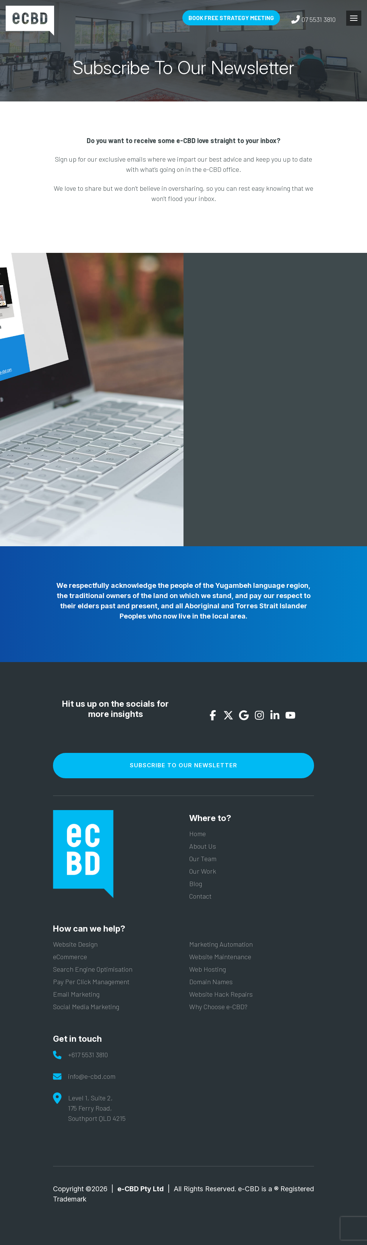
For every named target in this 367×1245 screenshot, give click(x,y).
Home (197, 833)
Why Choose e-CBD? (218, 1006)
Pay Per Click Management (91, 981)
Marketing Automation (221, 944)
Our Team (202, 858)
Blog (195, 883)
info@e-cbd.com (91, 1076)
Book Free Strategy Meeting (231, 17)
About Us (202, 846)
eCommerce (70, 956)
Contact (200, 896)
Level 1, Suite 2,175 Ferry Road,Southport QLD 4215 (97, 1108)
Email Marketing (76, 994)
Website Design (75, 944)
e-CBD (30, 21)
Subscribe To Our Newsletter (183, 765)
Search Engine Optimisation (92, 969)
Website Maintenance (220, 956)
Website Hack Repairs (221, 994)
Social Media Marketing (86, 1006)
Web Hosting (207, 969)
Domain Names (211, 981)
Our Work (202, 871)
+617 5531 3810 (88, 1054)
